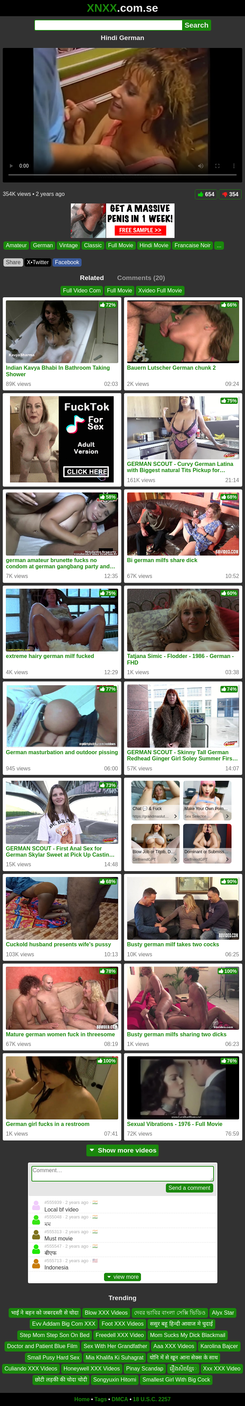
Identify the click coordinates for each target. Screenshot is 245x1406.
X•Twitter (38, 262)
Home (81, 1399)
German (43, 245)
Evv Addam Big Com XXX (63, 1324)
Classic (93, 245)
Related (92, 277)
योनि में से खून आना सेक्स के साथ (184, 1357)
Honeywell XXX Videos (92, 1369)
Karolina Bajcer (219, 1346)
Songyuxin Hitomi (114, 1380)
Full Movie (120, 245)
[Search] (108, 25)
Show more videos (122, 1150)
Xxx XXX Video (222, 1369)
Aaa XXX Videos (173, 1346)
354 (230, 194)
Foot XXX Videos (123, 1324)
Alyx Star (223, 1313)
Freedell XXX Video (120, 1335)
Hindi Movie (154, 245)
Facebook (67, 262)
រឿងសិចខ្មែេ (183, 1369)
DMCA (120, 1399)
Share (13, 262)
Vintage (68, 245)
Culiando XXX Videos (30, 1369)
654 (206, 194)
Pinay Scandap (144, 1369)
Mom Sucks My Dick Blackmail (187, 1335)
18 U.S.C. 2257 (152, 1399)
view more (122, 1277)
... (219, 245)
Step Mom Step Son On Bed (54, 1335)
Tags (100, 1399)
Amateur (16, 245)
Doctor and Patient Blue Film (42, 1346)
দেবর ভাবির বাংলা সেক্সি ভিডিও (170, 1313)
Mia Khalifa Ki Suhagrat (114, 1357)
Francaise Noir (192, 245)
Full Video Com (82, 290)
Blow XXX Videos (106, 1313)
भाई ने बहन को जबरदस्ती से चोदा (45, 1313)
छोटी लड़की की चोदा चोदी (61, 1380)
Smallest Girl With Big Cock (176, 1380)
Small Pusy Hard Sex (53, 1357)
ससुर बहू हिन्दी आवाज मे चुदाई (181, 1324)
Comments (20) (141, 277)
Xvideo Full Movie (160, 290)
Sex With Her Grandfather (115, 1346)
